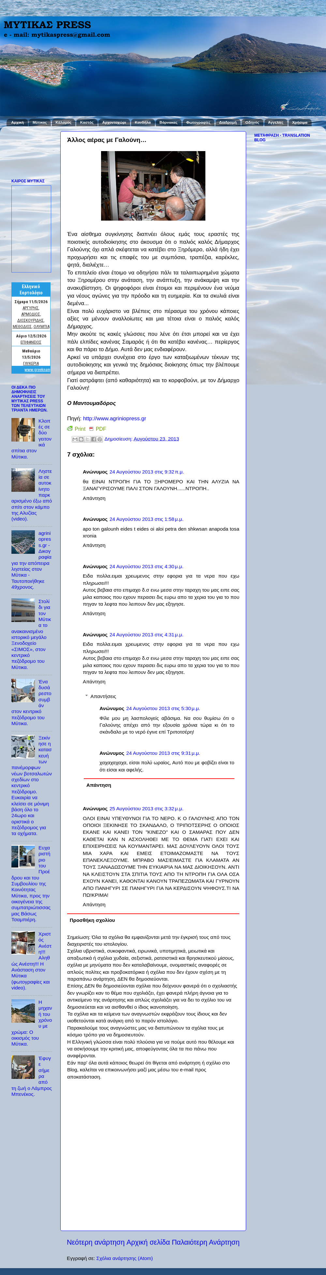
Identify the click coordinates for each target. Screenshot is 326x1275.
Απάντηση (94, 498)
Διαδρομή (228, 122)
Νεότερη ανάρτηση (96, 1242)
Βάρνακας (168, 122)
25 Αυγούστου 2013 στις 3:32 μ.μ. (147, 808)
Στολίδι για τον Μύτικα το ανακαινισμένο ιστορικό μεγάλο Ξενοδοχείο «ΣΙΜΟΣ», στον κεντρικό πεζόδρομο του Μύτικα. (31, 634)
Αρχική (17, 122)
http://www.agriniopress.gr (114, 418)
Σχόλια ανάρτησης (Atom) (124, 1258)
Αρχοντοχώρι (114, 122)
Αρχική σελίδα (148, 1242)
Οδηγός (252, 122)
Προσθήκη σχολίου (92, 920)
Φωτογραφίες (198, 122)
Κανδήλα (143, 122)
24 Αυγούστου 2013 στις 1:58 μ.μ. (147, 519)
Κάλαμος (63, 122)
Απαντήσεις (103, 696)
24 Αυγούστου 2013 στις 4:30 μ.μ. (147, 566)
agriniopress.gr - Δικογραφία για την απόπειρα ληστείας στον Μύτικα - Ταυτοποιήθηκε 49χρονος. (31, 560)
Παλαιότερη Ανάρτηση (206, 1242)
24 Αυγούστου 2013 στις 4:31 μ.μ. (147, 634)
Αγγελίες (275, 122)
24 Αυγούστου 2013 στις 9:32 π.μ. (147, 471)
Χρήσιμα (299, 122)
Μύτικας (40, 122)
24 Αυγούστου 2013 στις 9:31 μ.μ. (163, 753)
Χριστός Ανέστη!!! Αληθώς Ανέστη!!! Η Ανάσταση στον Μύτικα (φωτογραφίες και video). (31, 960)
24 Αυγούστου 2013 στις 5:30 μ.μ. (163, 708)
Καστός (87, 122)
